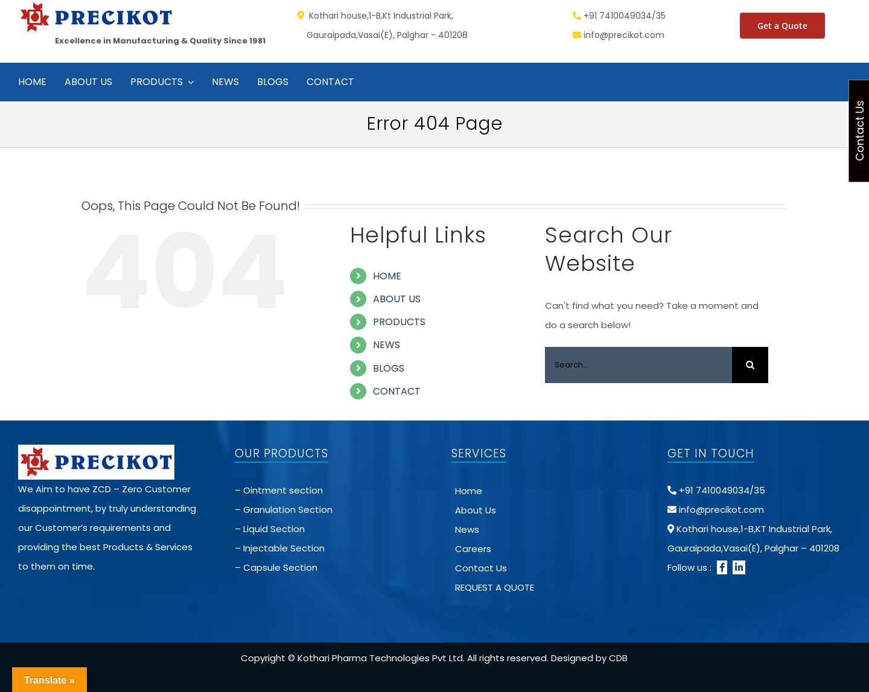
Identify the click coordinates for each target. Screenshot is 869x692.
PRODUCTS (399, 322)
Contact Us (481, 568)
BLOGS (388, 368)
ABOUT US (397, 299)
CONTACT (397, 391)
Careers (473, 548)
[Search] (750, 365)
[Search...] (638, 365)
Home (468, 490)
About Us (475, 510)
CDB (618, 658)
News (467, 529)
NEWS (386, 345)
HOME (387, 276)
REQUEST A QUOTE (494, 587)
